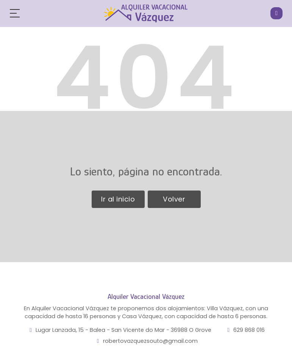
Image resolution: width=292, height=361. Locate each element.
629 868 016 (249, 330)
